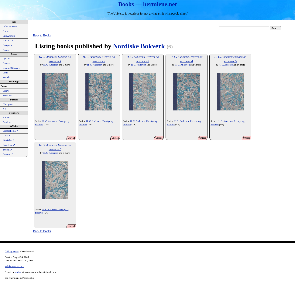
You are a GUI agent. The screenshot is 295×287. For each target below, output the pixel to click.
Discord (8, 154)
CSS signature (12, 251)
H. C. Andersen (50, 64)
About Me (8, 40)
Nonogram (8, 104)
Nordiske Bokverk (139, 46)
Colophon (7, 45)
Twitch (6, 77)
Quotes (6, 58)
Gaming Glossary (11, 68)
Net (4, 108)
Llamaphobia (10, 131)
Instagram (9, 145)
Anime (6, 117)
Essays (6, 90)
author (18, 272)
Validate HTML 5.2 (14, 266)
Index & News (10, 26)
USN (6, 135)
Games (6, 63)
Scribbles (7, 95)
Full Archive (9, 36)
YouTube (8, 140)
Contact (6, 50)
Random (7, 122)
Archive (7, 31)
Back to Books (42, 35)
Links (5, 72)
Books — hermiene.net (147, 4)
